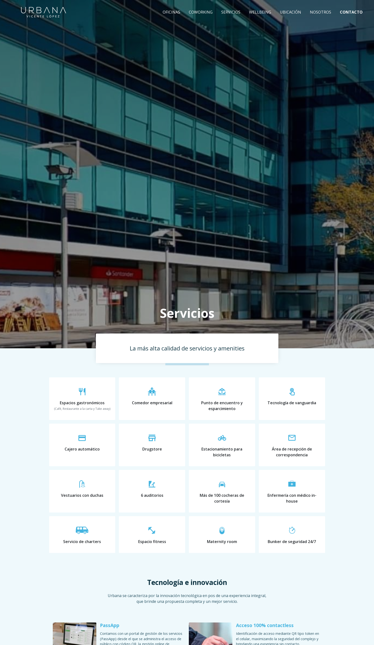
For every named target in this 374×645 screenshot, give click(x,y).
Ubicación (290, 12)
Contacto (351, 12)
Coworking (201, 12)
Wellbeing (260, 12)
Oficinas (171, 12)
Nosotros (320, 12)
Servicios (230, 12)
